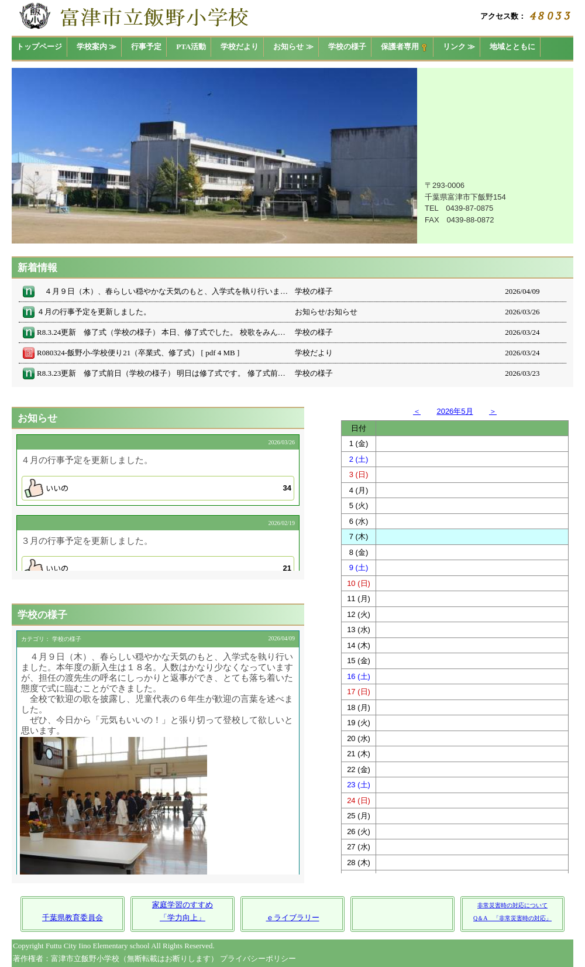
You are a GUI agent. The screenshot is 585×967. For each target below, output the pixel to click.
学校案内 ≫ (96, 46)
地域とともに (512, 46)
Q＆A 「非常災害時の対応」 (512, 918)
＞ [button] (493, 411)
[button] (158, 488)
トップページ (39, 46)
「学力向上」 (182, 917)
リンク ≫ (459, 46)
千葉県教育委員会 (72, 917)
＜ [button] (417, 411)
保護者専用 (404, 47)
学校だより (240, 46)
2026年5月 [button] (454, 411)
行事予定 (146, 46)
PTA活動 (191, 46)
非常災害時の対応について (512, 905)
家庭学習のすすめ (182, 904)
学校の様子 (347, 46)
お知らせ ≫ (293, 46)
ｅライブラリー (292, 917)
